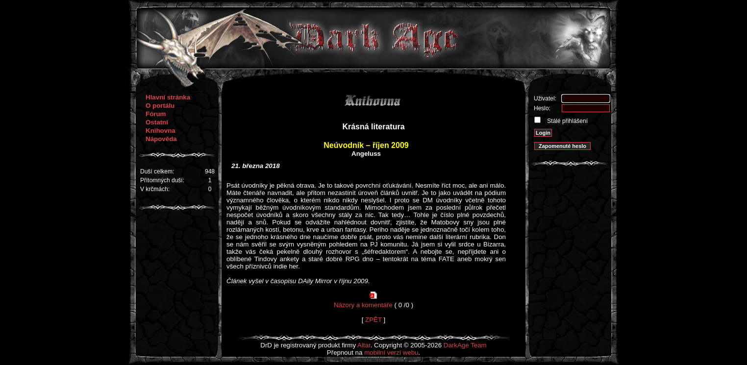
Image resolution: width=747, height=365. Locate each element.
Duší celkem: (157, 171)
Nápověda (161, 139)
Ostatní (157, 122)
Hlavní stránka (168, 97)
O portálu (160, 105)
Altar (364, 345)
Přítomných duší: (162, 180)
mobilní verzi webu (391, 352)
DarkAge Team (465, 345)
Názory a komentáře (363, 305)
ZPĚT (373, 319)
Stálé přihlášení (567, 121)
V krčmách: (155, 189)
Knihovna (160, 130)
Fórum (156, 114)
